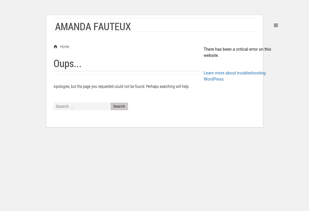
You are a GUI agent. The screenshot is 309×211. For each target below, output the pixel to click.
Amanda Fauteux (93, 26)
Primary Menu (276, 25)
